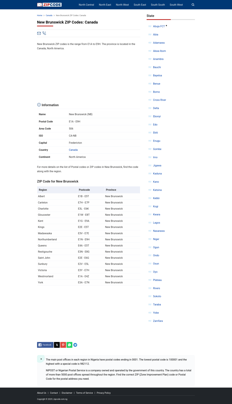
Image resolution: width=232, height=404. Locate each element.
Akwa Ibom (159, 51)
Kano (156, 181)
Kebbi (156, 198)
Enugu (156, 140)
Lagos (156, 222)
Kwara (156, 214)
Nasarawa (159, 230)
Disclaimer (67, 393)
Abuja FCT (159, 26)
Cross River (159, 99)
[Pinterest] (63, 345)
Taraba (157, 304)
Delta (156, 108)
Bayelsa (157, 75)
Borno (156, 91)
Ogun (156, 247)
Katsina (157, 190)
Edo (155, 124)
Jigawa (157, 165)
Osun (156, 263)
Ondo (156, 255)
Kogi (155, 206)
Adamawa (159, 42)
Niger (156, 239)
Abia (155, 34)
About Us (41, 393)
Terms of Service (84, 393)
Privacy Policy (104, 393)
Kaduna (157, 173)
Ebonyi (157, 116)
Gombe (157, 149)
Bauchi (157, 67)
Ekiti (155, 132)
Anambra (158, 59)
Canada (73, 149)
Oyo (155, 271)
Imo (155, 157)
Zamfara (158, 320)
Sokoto (157, 296)
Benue (156, 83)
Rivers (156, 288)
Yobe (156, 312)
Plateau (157, 280)
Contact (54, 393)
